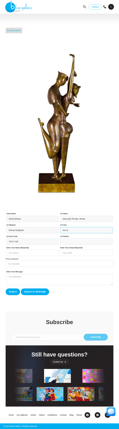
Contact (95, 6)
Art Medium (11, 225)
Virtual (79, 415)
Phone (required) (12, 259)
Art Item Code (12, 236)
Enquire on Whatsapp (35, 292)
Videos (42, 415)
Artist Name (11, 214)
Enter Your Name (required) (17, 248)
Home (11, 415)
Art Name (64, 214)
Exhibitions (52, 415)
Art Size (63, 225)
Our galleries (22, 415)
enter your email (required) (71, 248)
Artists (33, 415)
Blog (71, 415)
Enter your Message (14, 272)
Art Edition (64, 236)
